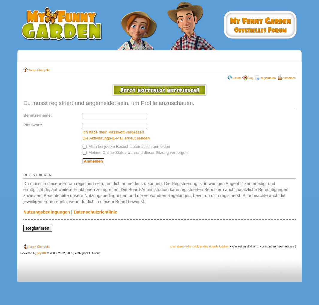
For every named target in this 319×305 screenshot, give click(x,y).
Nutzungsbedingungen (46, 212)
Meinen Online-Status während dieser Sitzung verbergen (135, 152)
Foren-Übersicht (39, 70)
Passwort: (32, 125)
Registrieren (268, 77)
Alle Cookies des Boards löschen (207, 246)
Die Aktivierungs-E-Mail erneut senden (116, 138)
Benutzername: (37, 115)
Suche (237, 77)
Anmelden (289, 77)
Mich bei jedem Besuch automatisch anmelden (126, 146)
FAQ (250, 77)
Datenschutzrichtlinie (95, 212)
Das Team (176, 246)
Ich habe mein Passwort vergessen (113, 132)
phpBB (41, 253)
